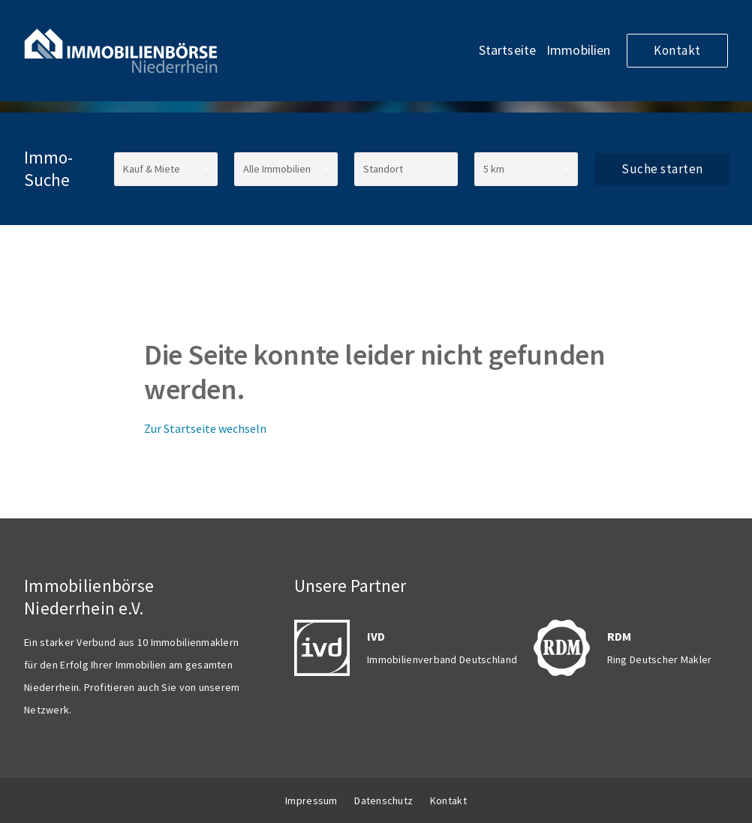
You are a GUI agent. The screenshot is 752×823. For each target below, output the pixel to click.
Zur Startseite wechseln (205, 428)
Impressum (311, 800)
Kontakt (677, 50)
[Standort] (406, 169)
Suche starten (662, 169)
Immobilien (578, 50)
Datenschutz (383, 800)
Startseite (508, 50)
